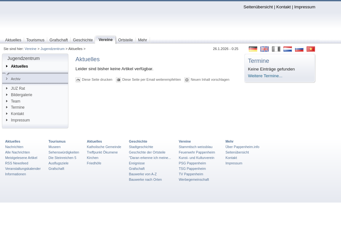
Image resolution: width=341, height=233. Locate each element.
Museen (54, 147)
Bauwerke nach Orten (145, 179)
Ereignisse (137, 163)
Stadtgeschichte (141, 147)
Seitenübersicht (258, 6)
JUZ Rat (15, 88)
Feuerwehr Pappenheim (197, 152)
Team (13, 101)
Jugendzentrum (52, 49)
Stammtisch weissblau (196, 147)
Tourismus (57, 141)
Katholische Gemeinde (104, 147)
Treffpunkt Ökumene (102, 152)
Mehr (229, 141)
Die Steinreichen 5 (62, 158)
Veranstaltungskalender (23, 169)
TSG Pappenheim (192, 169)
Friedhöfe (94, 163)
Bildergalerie (19, 95)
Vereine (31, 49)
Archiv (13, 79)
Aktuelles (17, 66)
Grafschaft (56, 169)
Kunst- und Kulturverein (196, 158)
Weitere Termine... (265, 75)
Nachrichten (14, 147)
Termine (15, 107)
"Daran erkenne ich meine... (150, 158)
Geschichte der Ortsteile (147, 152)
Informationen (15, 174)
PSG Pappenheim (192, 163)
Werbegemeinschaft (194, 179)
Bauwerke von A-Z (143, 174)
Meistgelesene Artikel (21, 158)
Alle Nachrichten (17, 152)
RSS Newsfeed (16, 163)
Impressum (304, 6)
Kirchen (93, 158)
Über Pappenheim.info (242, 147)
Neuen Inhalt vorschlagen (210, 79)
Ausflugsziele (58, 163)
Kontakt (283, 6)
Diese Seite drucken (97, 79)
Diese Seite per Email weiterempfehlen (151, 79)
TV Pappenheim (191, 174)
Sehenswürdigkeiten (63, 152)
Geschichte (138, 141)
